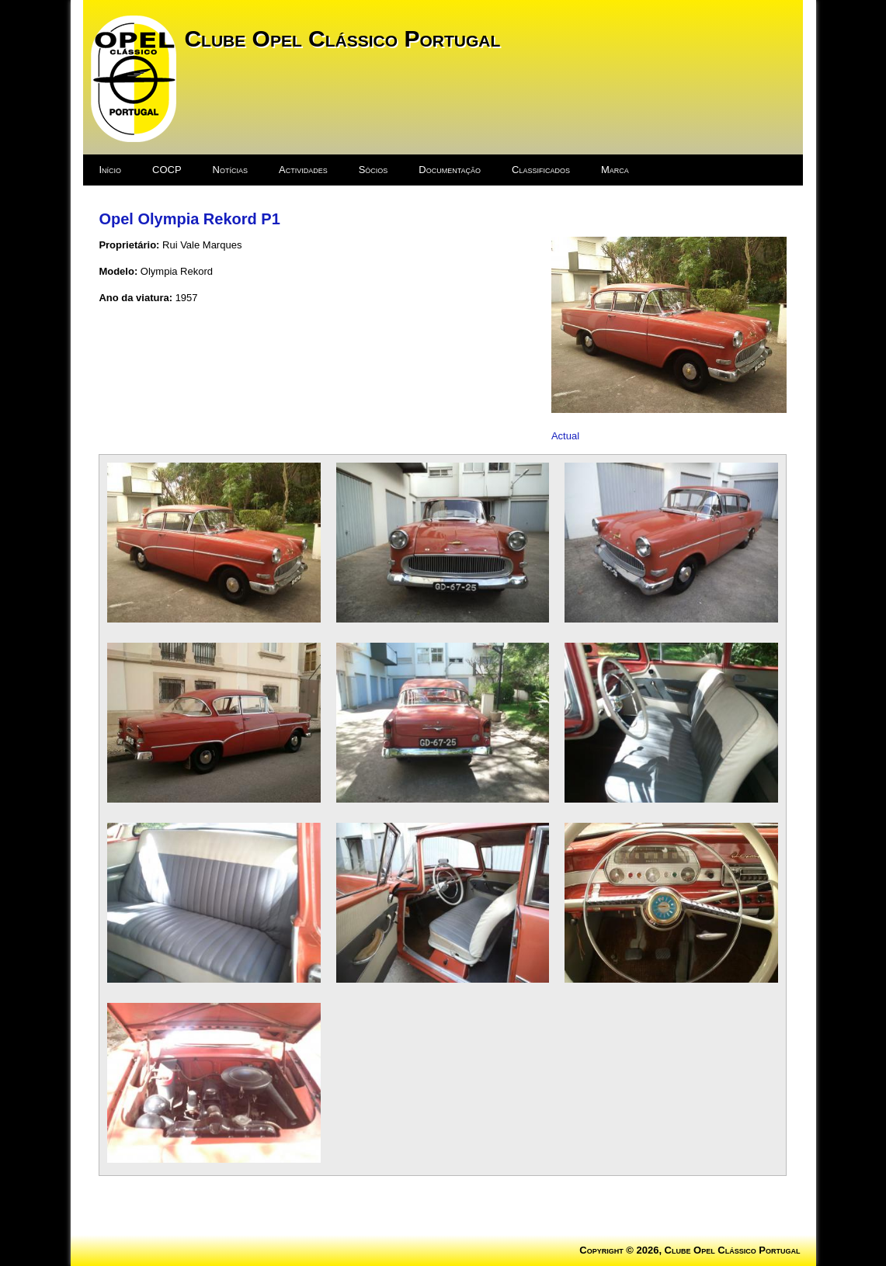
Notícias (230, 169)
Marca (615, 169)
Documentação (450, 169)
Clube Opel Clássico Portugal (342, 38)
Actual (565, 436)
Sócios (373, 169)
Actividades (303, 169)
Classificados (541, 169)
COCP (167, 169)
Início (110, 169)
